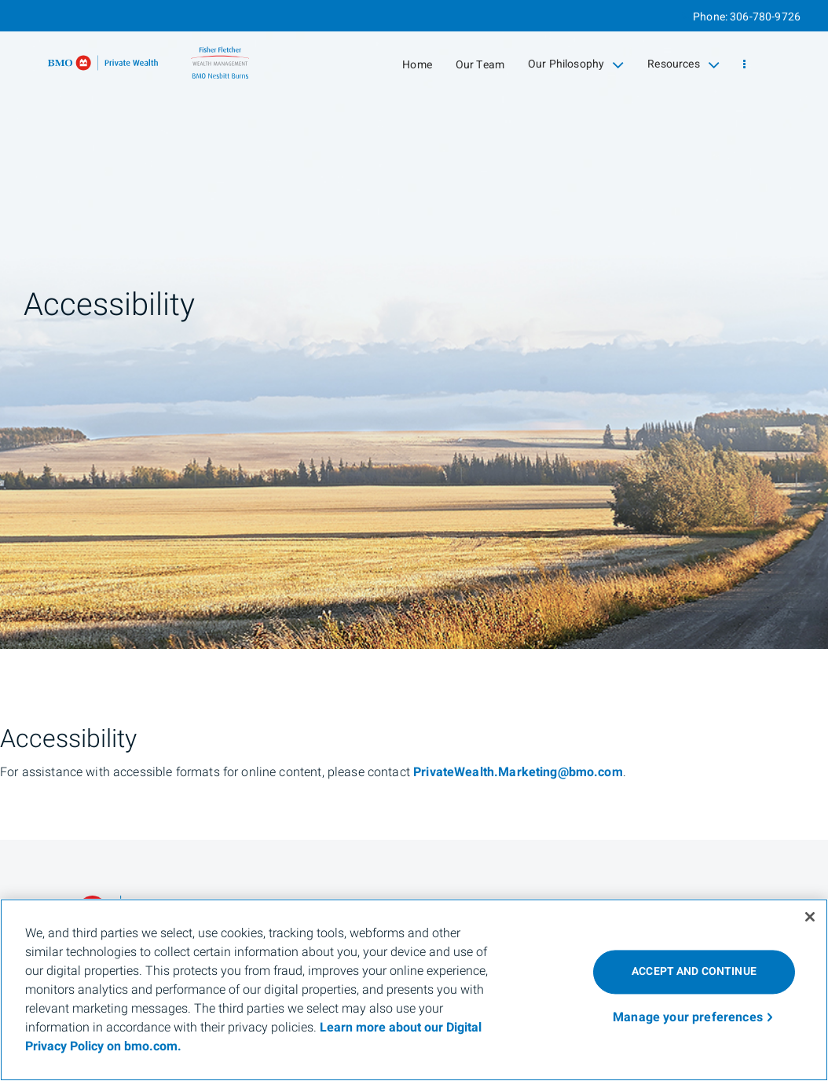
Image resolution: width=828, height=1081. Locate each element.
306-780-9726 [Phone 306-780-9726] (765, 17)
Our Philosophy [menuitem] (576, 64)
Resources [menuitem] (683, 64)
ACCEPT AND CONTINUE (694, 971)
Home (417, 65)
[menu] (744, 64)
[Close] (810, 917)
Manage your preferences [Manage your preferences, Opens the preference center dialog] (688, 1017)
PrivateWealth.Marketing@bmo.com (518, 772)
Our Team (480, 65)
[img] (414, 324)
